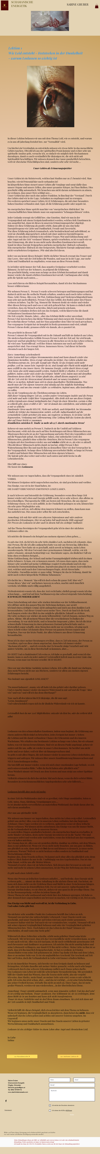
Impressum (8, 1110)
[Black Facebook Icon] (6, 1101)
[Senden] (72, 1114)
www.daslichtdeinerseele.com (18, 1092)
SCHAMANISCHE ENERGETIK (22, 4)
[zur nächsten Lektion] (69, 1056)
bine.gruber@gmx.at (18, 1087)
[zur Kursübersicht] (22, 1056)
